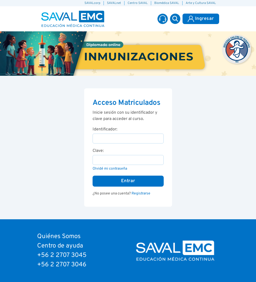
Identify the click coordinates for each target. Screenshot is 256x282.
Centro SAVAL (138, 3)
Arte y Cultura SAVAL (201, 3)
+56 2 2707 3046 (61, 265)
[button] (175, 18)
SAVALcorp (92, 3)
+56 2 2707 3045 (62, 255)
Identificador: (105, 129)
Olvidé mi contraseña (110, 168)
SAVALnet (114, 3)
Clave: (98, 151)
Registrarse (141, 193)
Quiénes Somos (59, 236)
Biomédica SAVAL (166, 3)
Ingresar (201, 19)
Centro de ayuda (60, 246)
